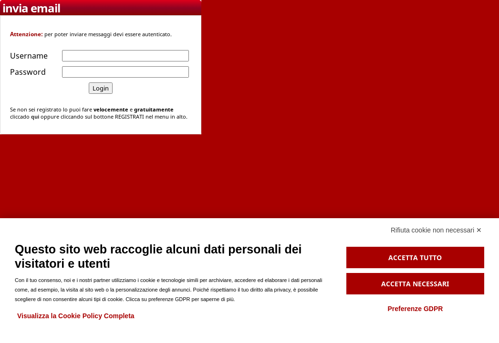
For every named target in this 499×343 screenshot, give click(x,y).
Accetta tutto (415, 257)
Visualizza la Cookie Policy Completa (76, 316)
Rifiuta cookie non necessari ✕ (436, 230)
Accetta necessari (415, 283)
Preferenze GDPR (415, 309)
